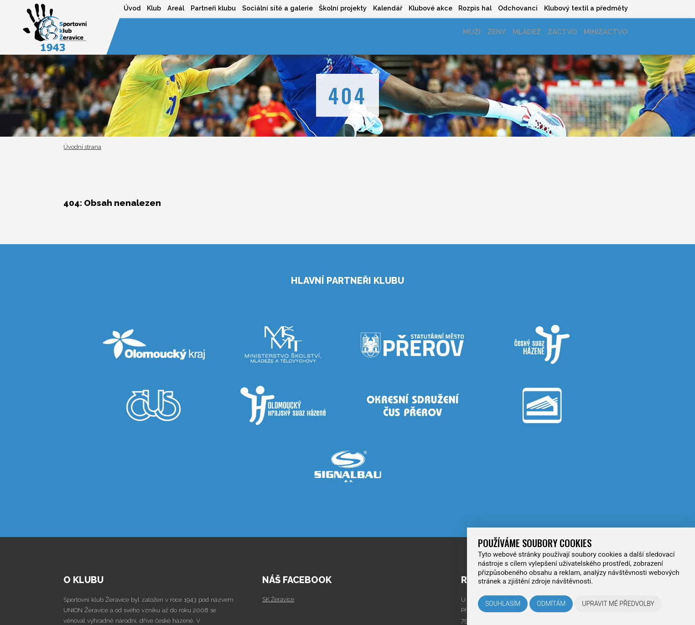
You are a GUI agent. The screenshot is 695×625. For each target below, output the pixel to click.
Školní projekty (327, 8)
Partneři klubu (191, 8)
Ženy (481, 36)
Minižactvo (603, 36)
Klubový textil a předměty (585, 8)
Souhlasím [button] (502, 603)
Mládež (516, 36)
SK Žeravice (279, 599)
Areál (151, 8)
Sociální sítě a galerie (258, 8)
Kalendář (374, 8)
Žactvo (556, 36)
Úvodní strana (82, 146)
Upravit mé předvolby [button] (618, 603)
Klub (126, 8)
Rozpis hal (468, 8)
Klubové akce (420, 8)
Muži (453, 36)
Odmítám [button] (551, 603)
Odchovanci (514, 8)
